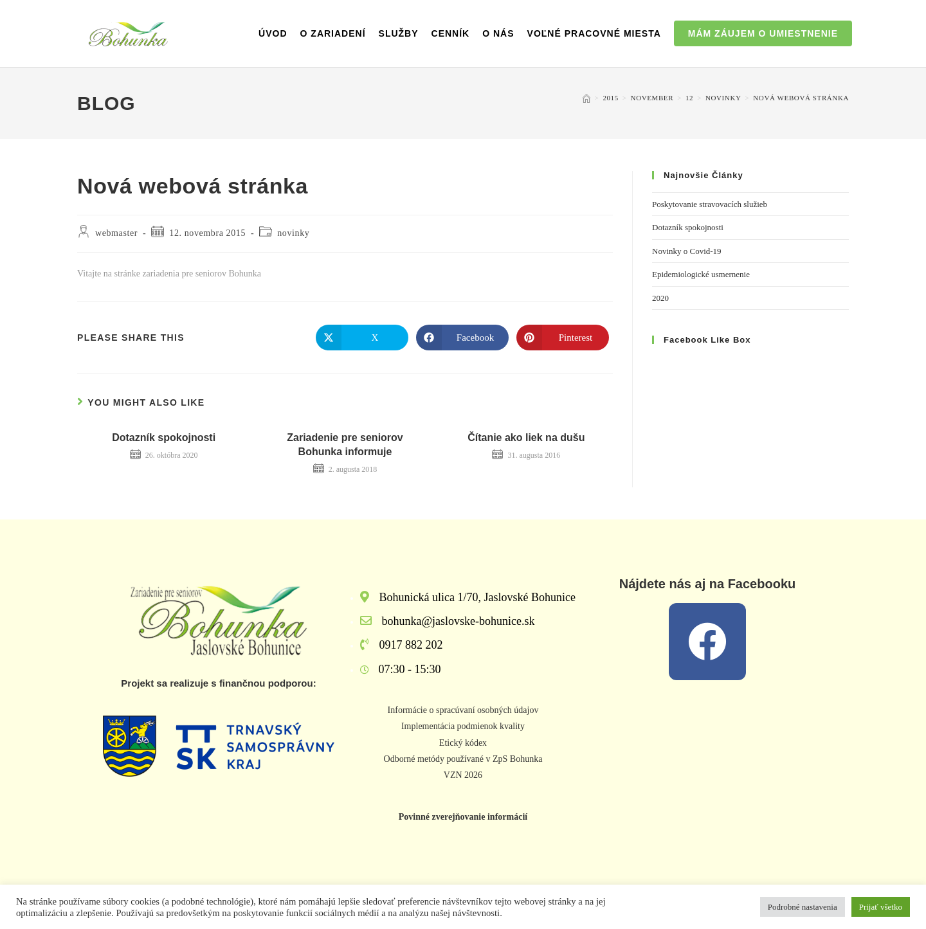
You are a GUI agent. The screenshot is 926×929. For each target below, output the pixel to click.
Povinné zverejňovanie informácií (463, 817)
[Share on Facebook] (462, 337)
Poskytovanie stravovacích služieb (709, 204)
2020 (660, 298)
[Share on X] (362, 337)
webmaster (116, 233)
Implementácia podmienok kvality (463, 726)
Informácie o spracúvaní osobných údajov (463, 710)
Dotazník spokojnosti (163, 437)
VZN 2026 (463, 775)
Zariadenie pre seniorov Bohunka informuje (345, 444)
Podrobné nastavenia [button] (802, 907)
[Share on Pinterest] (562, 337)
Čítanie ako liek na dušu (526, 437)
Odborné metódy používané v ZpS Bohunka (463, 759)
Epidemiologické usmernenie (701, 274)
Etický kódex (463, 743)
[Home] (586, 98)
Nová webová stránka (801, 98)
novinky (293, 233)
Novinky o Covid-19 (687, 251)
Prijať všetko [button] (880, 907)
